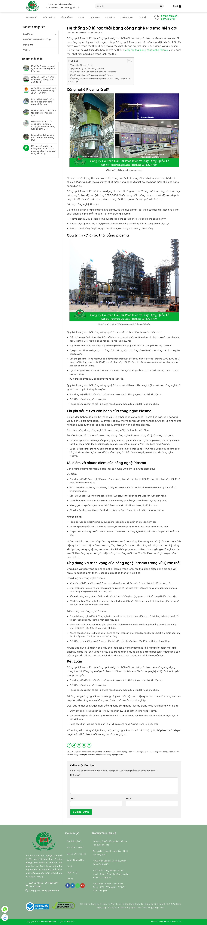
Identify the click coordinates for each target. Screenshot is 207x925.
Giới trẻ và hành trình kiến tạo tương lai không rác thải (43, 113)
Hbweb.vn (71, 921)
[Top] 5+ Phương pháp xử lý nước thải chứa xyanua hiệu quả (43, 68)
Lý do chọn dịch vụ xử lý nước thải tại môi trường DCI (42, 137)
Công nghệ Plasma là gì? (81, 65)
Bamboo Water (168, 894)
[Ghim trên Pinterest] (84, 745)
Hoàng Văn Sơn (95, 32)
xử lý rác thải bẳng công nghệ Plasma (146, 50)
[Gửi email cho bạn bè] (79, 745)
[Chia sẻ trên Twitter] (74, 745)
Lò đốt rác (28, 34)
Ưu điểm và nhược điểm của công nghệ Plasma (91, 75)
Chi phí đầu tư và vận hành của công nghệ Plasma (93, 72)
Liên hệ (142, 17)
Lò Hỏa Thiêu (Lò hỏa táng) (37, 39)
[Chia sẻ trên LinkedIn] (89, 745)
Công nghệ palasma (125, 752)
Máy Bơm (28, 44)
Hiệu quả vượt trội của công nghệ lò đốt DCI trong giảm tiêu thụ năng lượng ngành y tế (43, 125)
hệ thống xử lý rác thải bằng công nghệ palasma (155, 752)
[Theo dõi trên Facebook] (67, 885)
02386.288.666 (169, 16)
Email (129, 798)
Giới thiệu (49, 17)
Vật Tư (26, 50)
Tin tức (110, 17)
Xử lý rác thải (97, 752)
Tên (72, 798)
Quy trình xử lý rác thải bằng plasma (87, 68)
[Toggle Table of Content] (128, 61)
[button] (177, 6)
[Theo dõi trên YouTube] (82, 885)
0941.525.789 (168, 18)
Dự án (81, 17)
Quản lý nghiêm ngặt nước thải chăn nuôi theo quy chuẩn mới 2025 (44, 90)
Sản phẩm (66, 17)
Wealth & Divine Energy (165, 897)
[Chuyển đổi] (55, 34)
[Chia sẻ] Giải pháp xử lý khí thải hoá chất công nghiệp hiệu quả (42, 101)
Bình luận (75, 775)
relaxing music (138, 894)
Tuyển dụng (126, 17)
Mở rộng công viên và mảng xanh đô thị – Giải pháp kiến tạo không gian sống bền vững (43, 150)
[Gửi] (161, 6)
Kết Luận (74, 81)
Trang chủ (31, 17)
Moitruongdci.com (48, 921)
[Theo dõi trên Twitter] (72, 885)
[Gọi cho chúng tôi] (77, 885)
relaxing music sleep (142, 897)
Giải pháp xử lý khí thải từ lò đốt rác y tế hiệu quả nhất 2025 (43, 79)
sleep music (153, 894)
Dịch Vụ (95, 17)
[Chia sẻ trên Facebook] (69, 745)
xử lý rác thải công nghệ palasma (109, 754)
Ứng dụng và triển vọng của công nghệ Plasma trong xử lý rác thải (100, 78)
